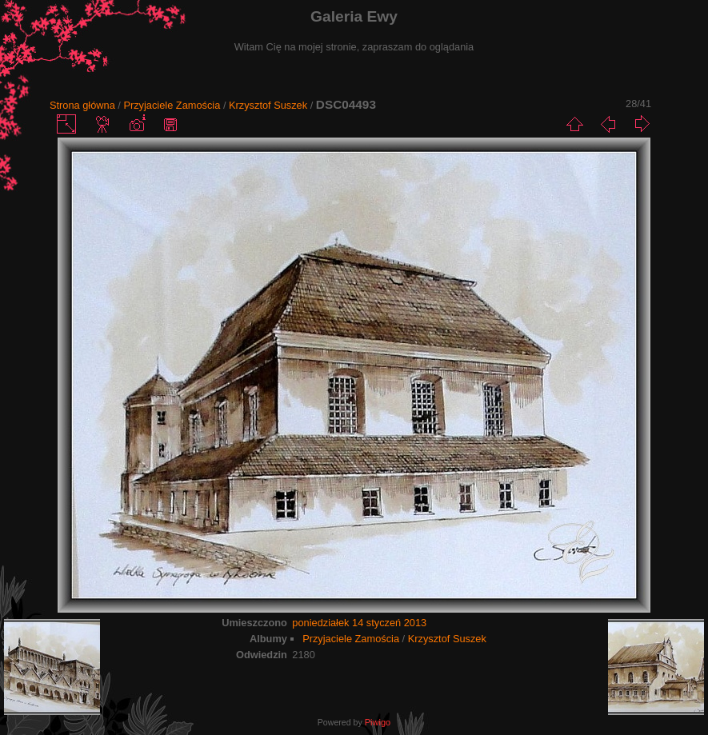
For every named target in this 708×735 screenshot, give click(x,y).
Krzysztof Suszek (268, 105)
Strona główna (82, 105)
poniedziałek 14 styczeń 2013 (359, 623)
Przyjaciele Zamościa (171, 105)
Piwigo (377, 722)
